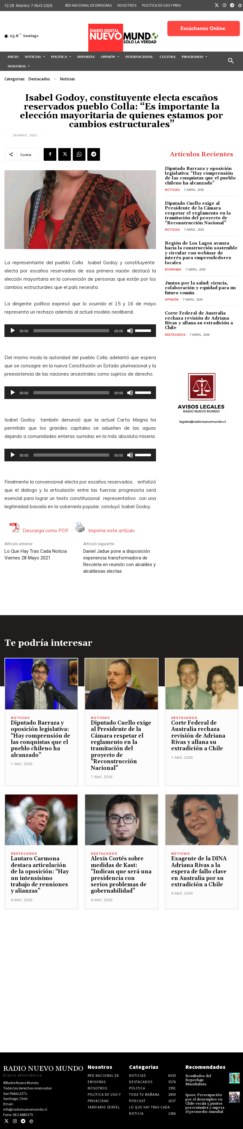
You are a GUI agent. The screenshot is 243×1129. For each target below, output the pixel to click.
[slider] (71, 330)
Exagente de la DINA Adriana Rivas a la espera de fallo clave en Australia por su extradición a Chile (199, 871)
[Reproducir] (12, 330)
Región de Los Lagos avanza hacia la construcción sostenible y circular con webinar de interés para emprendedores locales (201, 253)
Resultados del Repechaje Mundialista (198, 1080)
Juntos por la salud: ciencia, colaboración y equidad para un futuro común (200, 288)
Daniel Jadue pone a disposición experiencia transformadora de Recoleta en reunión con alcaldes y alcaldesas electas (119, 561)
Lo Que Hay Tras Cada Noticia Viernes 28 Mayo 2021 (35, 554)
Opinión (171, 299)
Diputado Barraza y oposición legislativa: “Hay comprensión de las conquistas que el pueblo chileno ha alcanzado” (200, 176)
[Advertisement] (121, 953)
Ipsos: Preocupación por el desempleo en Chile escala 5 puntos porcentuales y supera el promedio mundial (204, 1103)
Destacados (39, 79)
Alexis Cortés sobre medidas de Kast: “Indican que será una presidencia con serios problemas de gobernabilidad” (121, 875)
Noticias (67, 79)
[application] (80, 330)
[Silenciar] (130, 330)
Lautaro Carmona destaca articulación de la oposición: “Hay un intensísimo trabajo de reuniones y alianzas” (40, 875)
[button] (231, 61)
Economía (173, 269)
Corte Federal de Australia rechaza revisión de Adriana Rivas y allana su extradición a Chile (199, 320)
